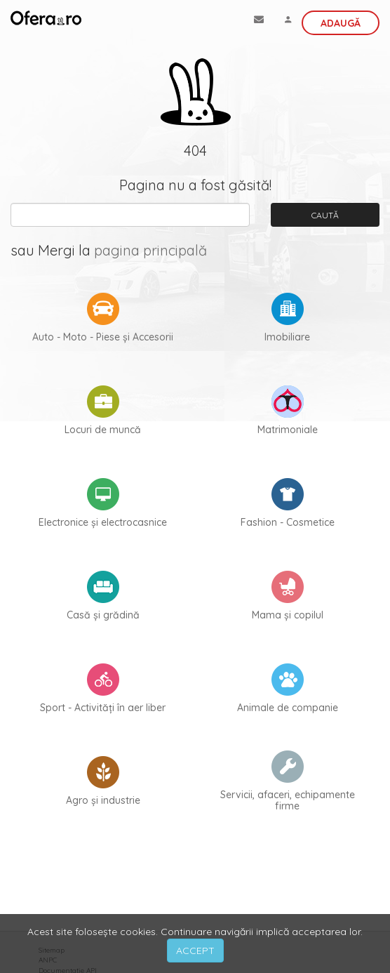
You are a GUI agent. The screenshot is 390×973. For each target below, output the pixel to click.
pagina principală (150, 250)
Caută (325, 215)
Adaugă (341, 23)
